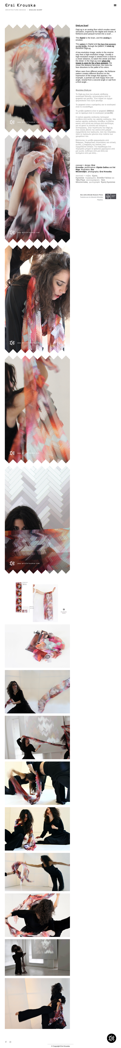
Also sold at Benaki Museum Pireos (91, 195)
